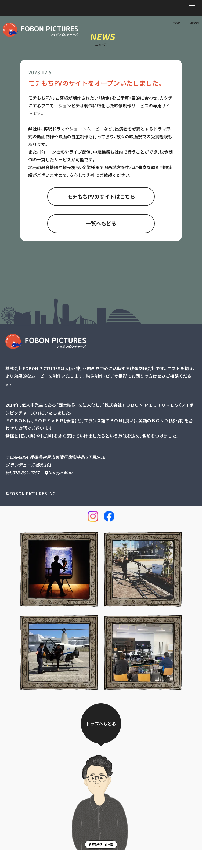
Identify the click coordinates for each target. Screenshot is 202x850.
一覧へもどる (101, 223)
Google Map (58, 472)
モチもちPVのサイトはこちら (101, 196)
